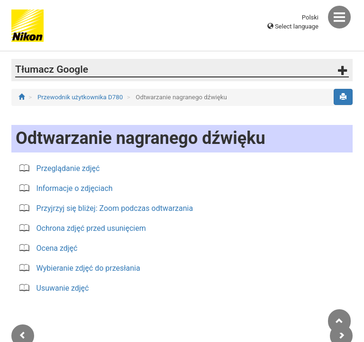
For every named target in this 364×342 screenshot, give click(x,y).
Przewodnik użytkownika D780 (81, 97)
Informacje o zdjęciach (74, 188)
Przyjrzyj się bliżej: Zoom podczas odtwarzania (114, 208)
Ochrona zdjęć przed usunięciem (91, 228)
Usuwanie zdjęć (62, 288)
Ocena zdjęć (57, 248)
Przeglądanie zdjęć (68, 168)
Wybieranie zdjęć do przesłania (88, 268)
